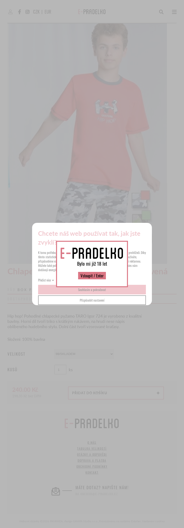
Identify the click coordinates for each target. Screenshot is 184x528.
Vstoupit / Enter (92, 276)
